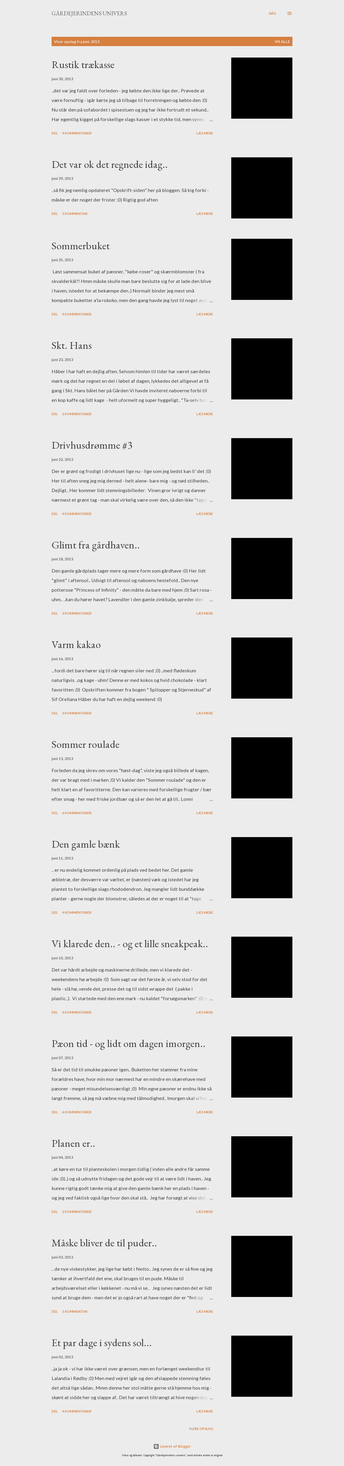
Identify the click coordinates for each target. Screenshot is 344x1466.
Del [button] (55, 133)
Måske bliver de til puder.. (104, 1242)
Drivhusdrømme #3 (92, 445)
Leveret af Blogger (172, 1446)
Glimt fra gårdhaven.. (96, 545)
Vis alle (282, 41)
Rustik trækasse (83, 64)
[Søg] (272, 13)
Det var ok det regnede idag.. (110, 164)
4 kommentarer (76, 133)
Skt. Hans (72, 345)
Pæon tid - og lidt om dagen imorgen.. (128, 1043)
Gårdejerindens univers (89, 13)
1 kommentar (74, 214)
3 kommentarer (76, 613)
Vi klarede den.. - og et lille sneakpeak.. (130, 943)
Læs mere (204, 133)
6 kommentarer (76, 813)
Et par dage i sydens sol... (102, 1342)
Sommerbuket (81, 245)
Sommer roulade (85, 744)
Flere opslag (201, 1429)
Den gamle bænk (86, 844)
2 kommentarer (76, 414)
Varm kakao (76, 644)
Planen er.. (73, 1143)
